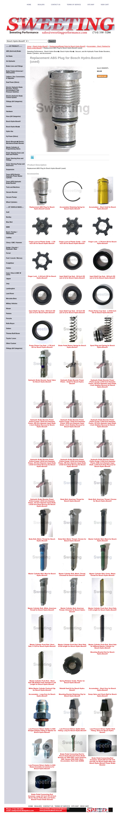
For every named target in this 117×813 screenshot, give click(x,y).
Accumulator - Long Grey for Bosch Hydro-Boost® (42, 695)
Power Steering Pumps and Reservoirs (15, 164)
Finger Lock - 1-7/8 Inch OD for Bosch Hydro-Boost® (102, 242)
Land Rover (10, 293)
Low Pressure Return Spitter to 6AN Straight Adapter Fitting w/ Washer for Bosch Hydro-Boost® (42, 730)
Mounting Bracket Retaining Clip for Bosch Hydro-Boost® (72, 695)
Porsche (9, 318)
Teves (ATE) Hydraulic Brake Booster (13, 182)
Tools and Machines (13, 187)
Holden (8, 268)
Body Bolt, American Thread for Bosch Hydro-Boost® (72, 500)
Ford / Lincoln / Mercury (14, 258)
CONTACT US (55, 4)
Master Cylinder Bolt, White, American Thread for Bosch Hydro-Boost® (42, 609)
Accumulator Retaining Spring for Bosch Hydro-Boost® (72, 208)
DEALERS (41, 4)
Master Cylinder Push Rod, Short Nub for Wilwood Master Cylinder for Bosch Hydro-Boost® (102, 646)
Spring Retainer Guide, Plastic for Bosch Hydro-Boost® (72, 681)
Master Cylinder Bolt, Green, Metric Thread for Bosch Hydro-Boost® (102, 574)
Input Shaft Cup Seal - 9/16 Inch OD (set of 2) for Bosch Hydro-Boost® (42, 311)
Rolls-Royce (10, 323)
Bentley (8, 217)
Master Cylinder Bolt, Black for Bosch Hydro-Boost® (102, 540)
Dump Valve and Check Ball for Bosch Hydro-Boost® (102, 695)
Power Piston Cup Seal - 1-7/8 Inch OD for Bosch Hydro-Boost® (42, 346)
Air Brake (9, 56)
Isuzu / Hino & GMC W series (13, 273)
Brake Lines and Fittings (14, 66)
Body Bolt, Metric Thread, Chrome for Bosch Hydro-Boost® (72, 540)
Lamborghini (10, 288)
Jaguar (8, 278)
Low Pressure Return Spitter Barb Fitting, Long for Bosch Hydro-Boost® (72, 729)
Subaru (8, 328)
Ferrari (8, 253)
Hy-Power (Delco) (12, 136)
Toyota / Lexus (11, 338)
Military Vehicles (11, 303)
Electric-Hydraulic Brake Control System (14, 96)
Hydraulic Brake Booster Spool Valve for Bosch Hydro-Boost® (42, 381)
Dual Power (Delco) (12, 82)
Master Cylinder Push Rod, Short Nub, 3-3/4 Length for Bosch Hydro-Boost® (102, 609)
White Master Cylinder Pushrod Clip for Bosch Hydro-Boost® (42, 689)
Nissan (8, 308)
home (29, 4)
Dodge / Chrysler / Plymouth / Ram (12, 248)
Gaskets (9, 106)
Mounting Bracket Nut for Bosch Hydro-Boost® (102, 653)
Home (29, 46)
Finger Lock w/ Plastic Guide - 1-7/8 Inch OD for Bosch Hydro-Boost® (42, 242)
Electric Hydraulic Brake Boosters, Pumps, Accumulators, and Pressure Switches (14, 89)
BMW (8, 227)
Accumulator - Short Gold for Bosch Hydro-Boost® (102, 208)
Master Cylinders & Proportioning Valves (13, 148)
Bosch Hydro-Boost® (40, 46)
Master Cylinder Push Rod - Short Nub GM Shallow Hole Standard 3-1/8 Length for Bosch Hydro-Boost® (42, 682)
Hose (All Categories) (13, 116)
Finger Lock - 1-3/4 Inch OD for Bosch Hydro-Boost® (42, 277)
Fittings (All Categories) (14, 101)
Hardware (9, 111)
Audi (7, 212)
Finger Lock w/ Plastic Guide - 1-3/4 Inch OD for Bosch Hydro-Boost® (72, 242)
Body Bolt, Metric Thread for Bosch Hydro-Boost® (42, 540)
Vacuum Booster (11, 192)
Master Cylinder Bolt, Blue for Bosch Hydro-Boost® (42, 574)
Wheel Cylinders (11, 202)
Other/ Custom (11, 343)
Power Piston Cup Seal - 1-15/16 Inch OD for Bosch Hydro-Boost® (102, 311)
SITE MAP (90, 4)
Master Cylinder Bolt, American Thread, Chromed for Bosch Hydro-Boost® (72, 609)
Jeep (7, 283)
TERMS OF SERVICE (74, 4)
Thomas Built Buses (13, 333)
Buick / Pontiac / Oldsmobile (11, 232)
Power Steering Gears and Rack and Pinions (15, 153)
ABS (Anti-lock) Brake (13, 51)
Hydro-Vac (9, 131)
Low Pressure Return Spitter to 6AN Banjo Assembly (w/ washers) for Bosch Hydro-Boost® (42, 766)
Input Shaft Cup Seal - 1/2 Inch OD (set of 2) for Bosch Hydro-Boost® (72, 311)
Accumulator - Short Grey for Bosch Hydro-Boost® (102, 689)
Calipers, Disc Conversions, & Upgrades (15, 77)
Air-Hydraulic (10, 61)
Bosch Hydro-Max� (13, 126)
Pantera (8, 313)
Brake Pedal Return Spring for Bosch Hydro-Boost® (72, 346)
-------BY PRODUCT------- (14, 46)
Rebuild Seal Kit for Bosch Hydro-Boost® (72, 689)
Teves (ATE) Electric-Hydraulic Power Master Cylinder (14, 176)
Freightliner (10, 263)
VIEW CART (105, 4)
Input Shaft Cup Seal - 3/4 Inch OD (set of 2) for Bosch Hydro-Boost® (72, 277)
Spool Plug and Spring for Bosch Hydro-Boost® (102, 346)
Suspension (10, 169)
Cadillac (9, 237)
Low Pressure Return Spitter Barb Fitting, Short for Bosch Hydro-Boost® (102, 730)
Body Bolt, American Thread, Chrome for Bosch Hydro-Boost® (102, 500)
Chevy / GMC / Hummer (14, 242)
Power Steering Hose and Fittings (14, 159)
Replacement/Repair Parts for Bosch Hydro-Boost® (67, 46)
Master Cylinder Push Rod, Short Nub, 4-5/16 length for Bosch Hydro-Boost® (72, 645)
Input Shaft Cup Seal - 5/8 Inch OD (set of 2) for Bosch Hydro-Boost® (102, 277)
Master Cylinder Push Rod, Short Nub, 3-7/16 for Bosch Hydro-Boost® (42, 645)
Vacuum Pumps (11, 197)
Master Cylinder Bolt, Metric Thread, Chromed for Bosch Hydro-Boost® (72, 574)
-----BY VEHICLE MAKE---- (15, 207)
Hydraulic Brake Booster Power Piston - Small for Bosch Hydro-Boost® (72, 381)
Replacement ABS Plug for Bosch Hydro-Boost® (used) (42, 208)
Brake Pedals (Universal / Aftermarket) (14, 71)
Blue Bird (9, 222)
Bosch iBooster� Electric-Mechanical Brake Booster (15, 142)
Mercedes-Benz (11, 298)
